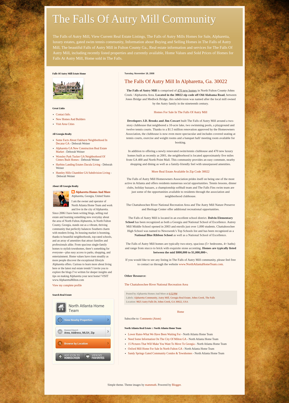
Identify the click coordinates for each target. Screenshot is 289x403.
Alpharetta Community (145, 297)
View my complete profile (67, 285)
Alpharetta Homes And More (93, 192)
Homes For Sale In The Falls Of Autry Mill (180, 112)
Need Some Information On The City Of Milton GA (157, 339)
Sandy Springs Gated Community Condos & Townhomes (160, 353)
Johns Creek (198, 297)
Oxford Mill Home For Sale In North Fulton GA (155, 348)
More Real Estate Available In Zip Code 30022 (180, 171)
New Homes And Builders (70, 119)
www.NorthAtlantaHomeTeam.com (201, 264)
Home (180, 311)
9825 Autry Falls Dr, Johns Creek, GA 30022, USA (162, 301)
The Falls (210, 297)
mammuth (150, 384)
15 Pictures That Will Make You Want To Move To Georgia (161, 343)
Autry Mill (163, 297)
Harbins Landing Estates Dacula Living (78, 164)
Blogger (176, 384)
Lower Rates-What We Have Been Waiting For (154, 334)
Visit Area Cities (65, 124)
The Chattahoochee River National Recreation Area (156, 284)
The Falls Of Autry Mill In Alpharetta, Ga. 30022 (176, 81)
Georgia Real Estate (180, 297)
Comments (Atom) (150, 318)
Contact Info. (63, 114)
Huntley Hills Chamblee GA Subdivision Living (83, 172)
